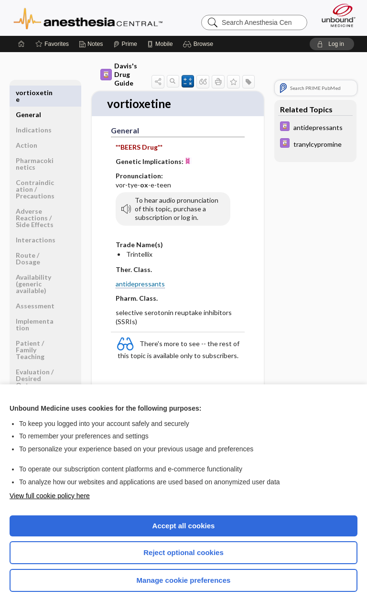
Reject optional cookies (183, 552)
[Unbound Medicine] (335, 15)
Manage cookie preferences (184, 580)
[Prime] (125, 44)
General (28, 92)
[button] (199, 44)
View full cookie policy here (50, 496)
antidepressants (140, 284)
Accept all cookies (183, 526)
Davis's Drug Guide (118, 74)
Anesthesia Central (88, 18)
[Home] (21, 44)
